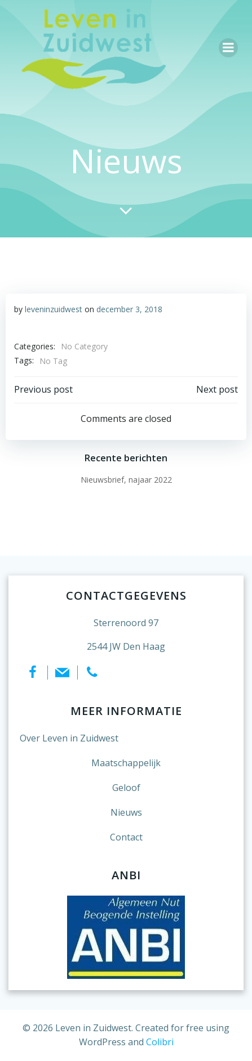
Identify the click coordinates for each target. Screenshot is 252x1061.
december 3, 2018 (129, 309)
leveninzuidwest (53, 309)
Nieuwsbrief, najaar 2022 (126, 479)
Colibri (160, 1042)
